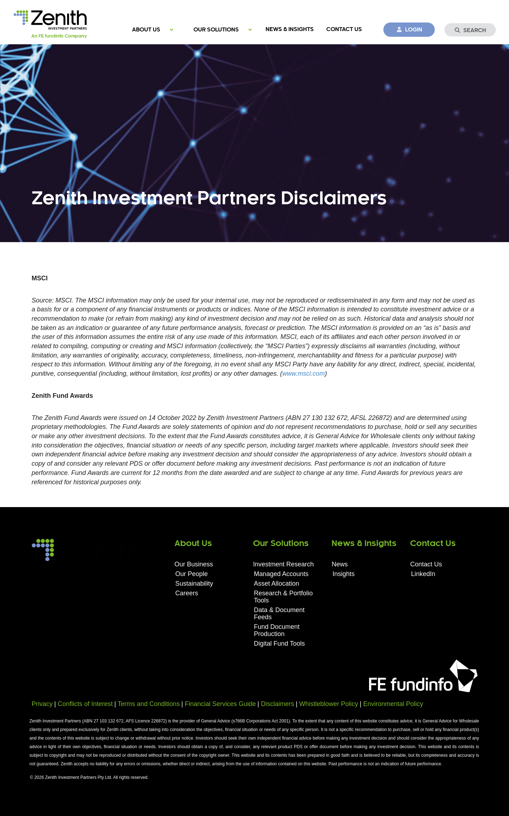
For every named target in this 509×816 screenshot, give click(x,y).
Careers (186, 593)
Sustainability (194, 583)
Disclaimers (277, 703)
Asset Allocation (276, 583)
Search (470, 30)
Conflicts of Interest (85, 703)
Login (409, 29)
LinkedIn (423, 573)
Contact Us (344, 29)
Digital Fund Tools (279, 643)
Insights (343, 573)
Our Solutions (216, 29)
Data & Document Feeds (279, 613)
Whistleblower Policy (328, 703)
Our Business (194, 564)
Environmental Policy (393, 703)
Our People (191, 573)
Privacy (42, 703)
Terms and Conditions (149, 703)
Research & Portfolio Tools (283, 597)
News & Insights (290, 29)
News (340, 564)
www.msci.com (303, 373)
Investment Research (283, 564)
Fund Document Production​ (276, 630)
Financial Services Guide (220, 703)
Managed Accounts (281, 573)
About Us (146, 29)
